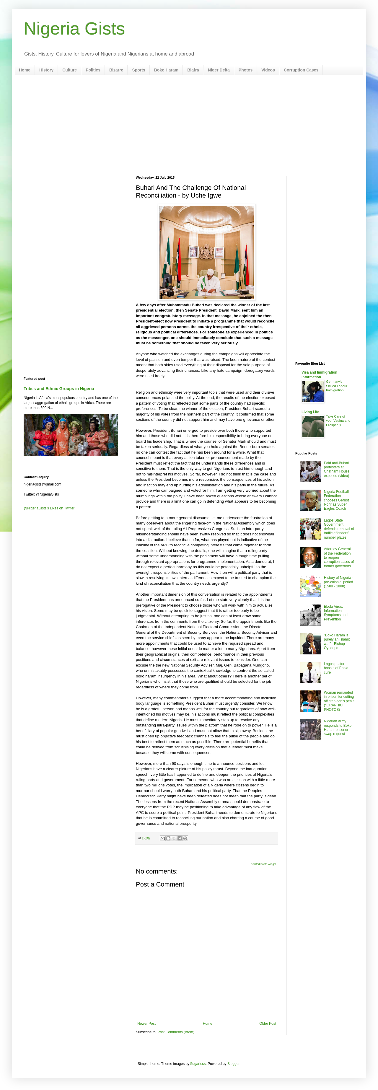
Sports (138, 70)
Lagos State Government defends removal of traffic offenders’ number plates (339, 529)
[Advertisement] (189, 125)
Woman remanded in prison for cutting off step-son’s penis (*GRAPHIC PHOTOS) (339, 701)
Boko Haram (166, 70)
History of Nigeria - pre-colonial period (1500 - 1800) (338, 582)
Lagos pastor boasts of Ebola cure (336, 668)
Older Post (267, 1023)
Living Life (310, 412)
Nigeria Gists (74, 28)
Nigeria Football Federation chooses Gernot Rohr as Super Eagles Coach (336, 500)
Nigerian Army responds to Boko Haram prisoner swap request (337, 727)
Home (24, 70)
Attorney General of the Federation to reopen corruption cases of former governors (339, 557)
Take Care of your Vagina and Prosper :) (338, 421)
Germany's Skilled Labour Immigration (336, 386)
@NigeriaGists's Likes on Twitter (49, 508)
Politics (93, 70)
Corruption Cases (301, 70)
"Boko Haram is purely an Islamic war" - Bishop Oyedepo (337, 641)
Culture (69, 70)
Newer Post (146, 1023)
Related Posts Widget (263, 864)
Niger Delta (219, 70)
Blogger (233, 1064)
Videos (268, 70)
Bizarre (116, 70)
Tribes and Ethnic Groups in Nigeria (59, 388)
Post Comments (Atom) (175, 1032)
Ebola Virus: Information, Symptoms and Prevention (336, 613)
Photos (245, 70)
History (46, 70)
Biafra (193, 70)
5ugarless (198, 1064)
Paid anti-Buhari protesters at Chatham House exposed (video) (337, 469)
